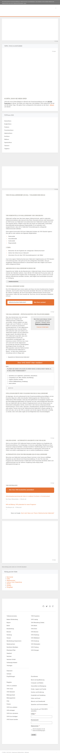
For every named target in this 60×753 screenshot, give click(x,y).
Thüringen (9, 664)
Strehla (9, 582)
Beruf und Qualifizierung (37, 678)
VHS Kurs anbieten (12, 705)
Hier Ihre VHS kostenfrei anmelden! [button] (20, 489)
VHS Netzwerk (11, 690)
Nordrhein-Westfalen (12, 645)
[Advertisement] (30, 29)
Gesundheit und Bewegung (38, 684)
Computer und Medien (37, 681)
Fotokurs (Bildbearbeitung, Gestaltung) (18, 380)
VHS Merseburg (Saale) (37, 621)
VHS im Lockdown (12, 684)
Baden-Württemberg (12, 618)
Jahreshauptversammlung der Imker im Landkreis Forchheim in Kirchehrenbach (28, 495)
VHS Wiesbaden (35, 642)
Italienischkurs (8, 133)
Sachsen (9, 655)
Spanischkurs (8, 142)
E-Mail (33, 712)
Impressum (14, 751)
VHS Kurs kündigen (12, 715)
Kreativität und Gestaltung (38, 693)
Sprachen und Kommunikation (39, 703)
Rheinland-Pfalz (11, 648)
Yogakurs (6, 148)
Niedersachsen (11, 642)
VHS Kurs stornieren (12, 712)
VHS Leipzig (34, 618)
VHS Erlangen (35, 648)
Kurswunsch (35, 718)
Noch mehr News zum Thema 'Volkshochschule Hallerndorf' (37, 511)
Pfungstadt (10, 586)
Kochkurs (7, 136)
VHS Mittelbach (35, 636)
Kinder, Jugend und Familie (38, 687)
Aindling (9, 584)
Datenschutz (35, 724)
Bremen (9, 630)
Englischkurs (7, 124)
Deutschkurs (7, 121)
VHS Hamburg (35, 633)
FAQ (8, 699)
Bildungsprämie (11, 696)
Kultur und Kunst (35, 697)
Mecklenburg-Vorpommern (14, 639)
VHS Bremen (34, 630)
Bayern (9, 621)
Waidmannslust (11, 579)
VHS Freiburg (35, 645)
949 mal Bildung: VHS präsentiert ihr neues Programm (21, 503)
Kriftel (8, 577)
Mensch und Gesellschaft (38, 700)
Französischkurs (8, 130)
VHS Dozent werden (12, 718)
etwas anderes (12, 382)
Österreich (9, 669)
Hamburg (9, 633)
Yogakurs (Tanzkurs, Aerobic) (16, 378)
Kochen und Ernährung (37, 690)
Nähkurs (6, 139)
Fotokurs (6, 127)
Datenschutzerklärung (42, 324)
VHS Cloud (10, 687)
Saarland (9, 651)
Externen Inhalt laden (43, 327)
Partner (9, 702)
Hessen (9, 636)
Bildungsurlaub (11, 693)
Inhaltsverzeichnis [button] (12, 281)
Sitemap (27, 751)
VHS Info (8, 751)
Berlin (8, 624)
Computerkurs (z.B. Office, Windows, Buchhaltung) (21, 376)
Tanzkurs (6, 145)
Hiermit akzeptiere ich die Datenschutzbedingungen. (39, 728)
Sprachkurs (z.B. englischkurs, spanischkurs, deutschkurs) (23, 375)
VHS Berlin (34, 624)
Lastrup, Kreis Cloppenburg (14, 580)
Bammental (10, 575)
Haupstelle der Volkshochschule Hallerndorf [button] (17, 357)
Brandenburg (10, 627)
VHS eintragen (11, 709)
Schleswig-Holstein (12, 661)
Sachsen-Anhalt (11, 658)
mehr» (25, 3)
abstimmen (10, 387)
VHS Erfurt (34, 627)
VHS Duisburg (35, 639)
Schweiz (9, 672)
